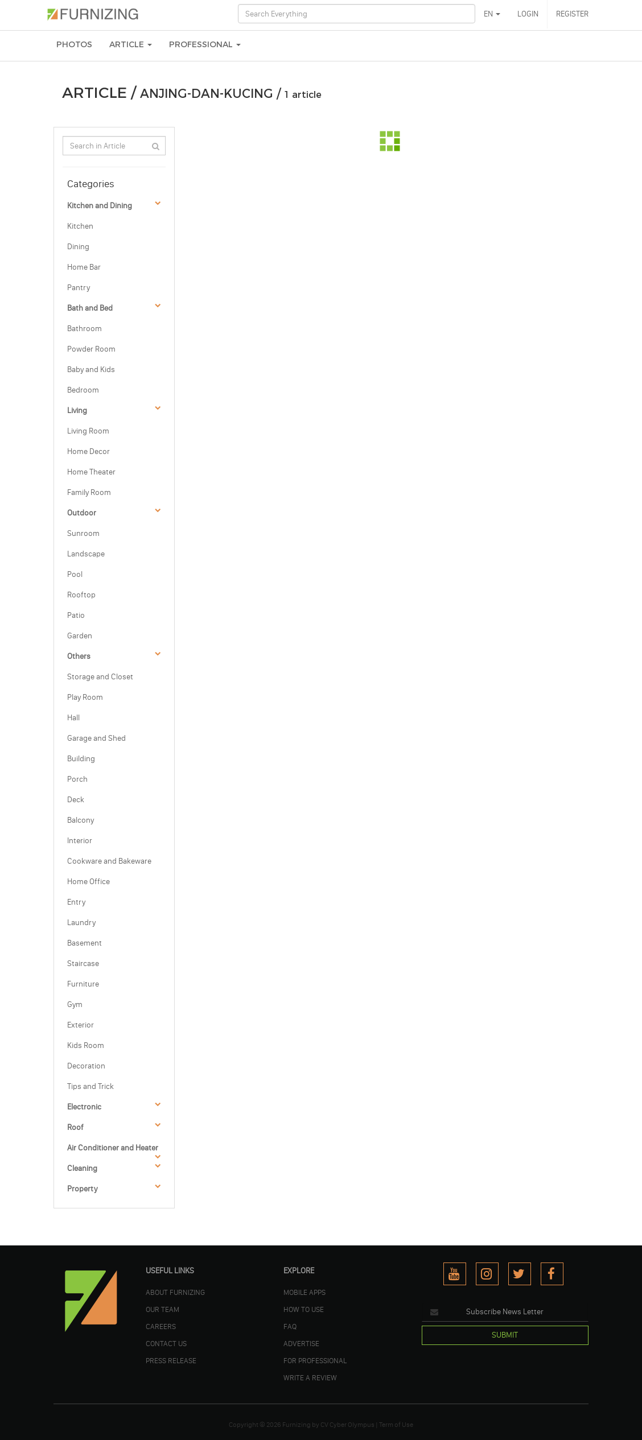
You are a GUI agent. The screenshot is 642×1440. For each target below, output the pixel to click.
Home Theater (91, 472)
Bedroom (83, 390)
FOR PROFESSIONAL (315, 1360)
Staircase (83, 963)
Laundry (81, 922)
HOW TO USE (303, 1309)
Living (77, 410)
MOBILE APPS (304, 1292)
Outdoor (81, 513)
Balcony (80, 820)
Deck (75, 799)
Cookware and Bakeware (109, 861)
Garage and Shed (96, 738)
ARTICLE (130, 44)
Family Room (89, 492)
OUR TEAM (162, 1309)
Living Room (88, 431)
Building (81, 759)
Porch (77, 779)
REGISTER (572, 14)
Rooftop (81, 595)
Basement (84, 943)
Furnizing (296, 1425)
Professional (205, 44)
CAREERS (161, 1326)
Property (82, 1189)
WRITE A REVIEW (310, 1377)
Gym (75, 1004)
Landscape (86, 554)
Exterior (80, 1025)
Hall (73, 718)
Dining (78, 246)
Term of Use (396, 1425)
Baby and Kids (91, 369)
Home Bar (84, 267)
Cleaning (82, 1168)
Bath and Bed (90, 308)
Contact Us (166, 1343)
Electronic (84, 1107)
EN (492, 14)
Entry (76, 902)
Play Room (85, 697)
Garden (79, 636)
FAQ (290, 1326)
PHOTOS (74, 44)
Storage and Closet (100, 677)
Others (78, 656)
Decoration (86, 1066)
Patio (76, 615)
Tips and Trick (90, 1086)
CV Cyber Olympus (347, 1425)
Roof (75, 1127)
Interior (79, 840)
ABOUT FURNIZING (175, 1292)
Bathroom (84, 328)
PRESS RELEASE (171, 1360)
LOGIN (527, 14)
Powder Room (91, 349)
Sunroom (83, 533)
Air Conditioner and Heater (112, 1148)
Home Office (88, 881)
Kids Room (85, 1045)
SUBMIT (505, 1335)
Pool (75, 574)
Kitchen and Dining (99, 206)
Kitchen (80, 226)
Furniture (83, 984)
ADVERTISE (301, 1343)
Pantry (78, 287)
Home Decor (88, 451)
